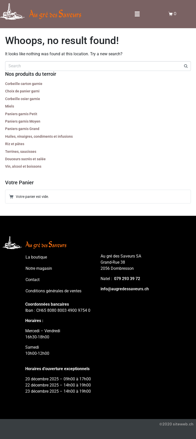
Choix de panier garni (22, 91)
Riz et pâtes (14, 144)
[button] (137, 14)
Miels (9, 106)
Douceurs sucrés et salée (25, 159)
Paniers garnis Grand (22, 129)
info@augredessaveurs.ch (125, 288)
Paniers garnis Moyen (22, 121)
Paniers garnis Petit (21, 114)
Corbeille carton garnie (23, 84)
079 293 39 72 (127, 278)
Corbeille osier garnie (22, 99)
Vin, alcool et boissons (23, 166)
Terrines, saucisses (20, 151)
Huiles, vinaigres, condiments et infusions (39, 136)
